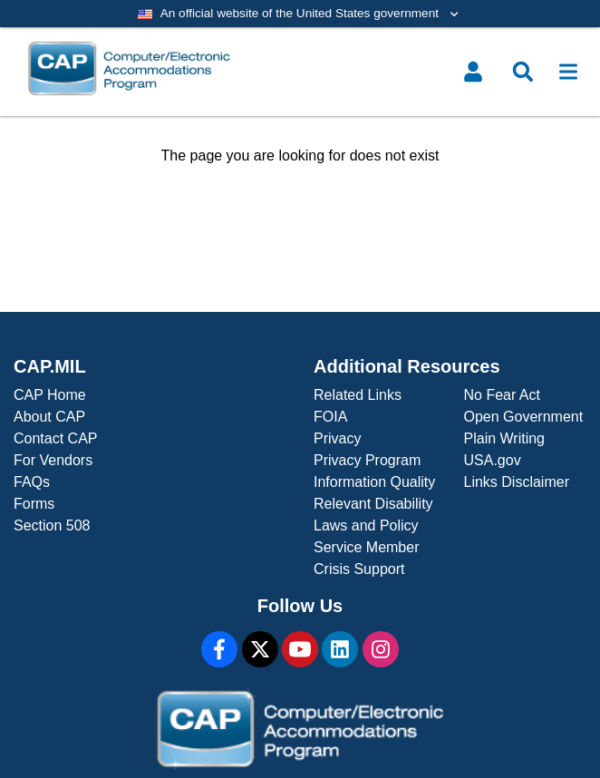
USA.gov (492, 460)
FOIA (330, 416)
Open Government (524, 416)
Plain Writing (505, 438)
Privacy (337, 438)
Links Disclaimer (516, 482)
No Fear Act (502, 395)
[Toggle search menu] (523, 71)
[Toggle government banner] (300, 13)
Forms (34, 503)
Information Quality (374, 482)
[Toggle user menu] (473, 71)
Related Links (358, 395)
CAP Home (50, 395)
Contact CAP (55, 438)
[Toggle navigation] (568, 71)
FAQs (32, 482)
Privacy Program (367, 460)
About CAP (49, 416)
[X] (260, 649)
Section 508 (52, 525)
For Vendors (53, 460)
